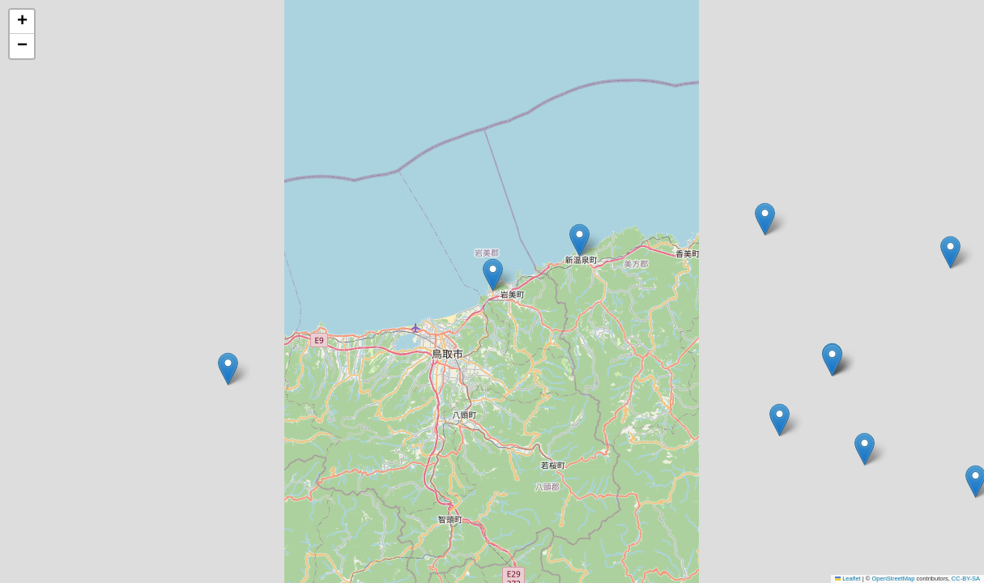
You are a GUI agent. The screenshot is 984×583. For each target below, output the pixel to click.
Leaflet (848, 578)
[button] (765, 219)
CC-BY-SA (966, 578)
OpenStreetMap (892, 578)
